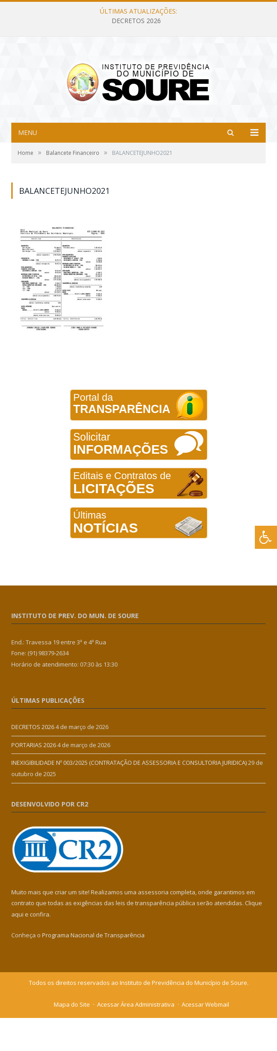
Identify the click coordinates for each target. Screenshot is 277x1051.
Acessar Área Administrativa (135, 1037)
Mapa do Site (72, 1037)
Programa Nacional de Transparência (93, 968)
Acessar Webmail (205, 1037)
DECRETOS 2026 (136, 21)
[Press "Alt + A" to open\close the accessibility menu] (266, 537)
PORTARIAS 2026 (33, 778)
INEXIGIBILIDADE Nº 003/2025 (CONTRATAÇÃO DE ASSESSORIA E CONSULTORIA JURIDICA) (129, 796)
